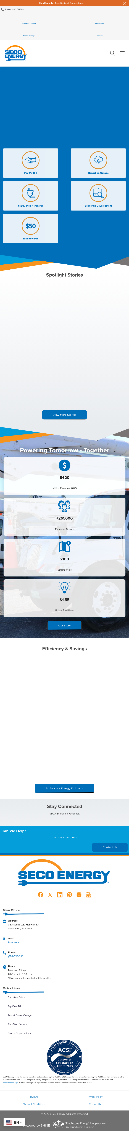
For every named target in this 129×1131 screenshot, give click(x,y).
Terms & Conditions (34, 1104)
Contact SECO (100, 23)
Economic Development (98, 196)
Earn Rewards (31, 228)
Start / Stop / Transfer (30, 196)
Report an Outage (98, 163)
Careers (100, 35)
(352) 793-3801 (18, 9)
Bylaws (34, 1097)
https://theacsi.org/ (10, 1082)
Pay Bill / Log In (29, 23)
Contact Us (95, 1104)
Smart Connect (71, 2)
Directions (13, 942)
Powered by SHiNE (36, 1125)
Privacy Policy (95, 1097)
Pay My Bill (31, 163)
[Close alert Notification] (125, 3)
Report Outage (29, 35)
